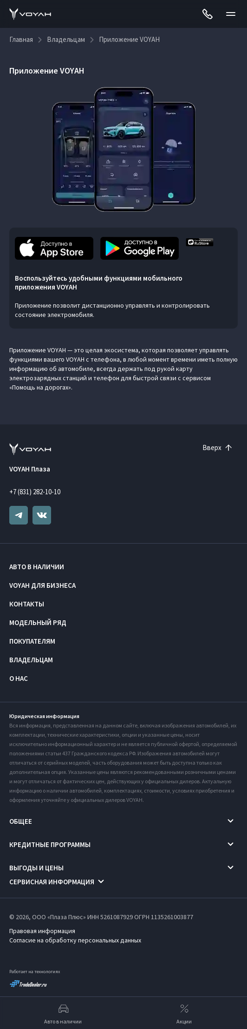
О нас (18, 678)
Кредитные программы (50, 844)
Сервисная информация (51, 881)
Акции (184, 1013)
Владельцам (31, 659)
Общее (20, 821)
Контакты (26, 603)
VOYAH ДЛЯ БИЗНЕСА (42, 585)
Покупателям (32, 641)
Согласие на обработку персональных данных (75, 940)
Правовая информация (42, 931)
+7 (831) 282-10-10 (34, 491)
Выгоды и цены (36, 867)
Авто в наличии (36, 566)
